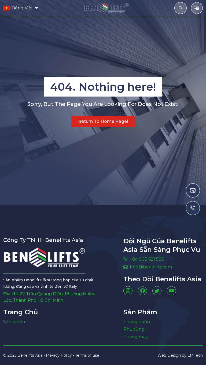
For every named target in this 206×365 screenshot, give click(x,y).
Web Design (169, 355)
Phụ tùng (134, 329)
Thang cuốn (136, 321)
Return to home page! (103, 121)
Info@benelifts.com (147, 267)
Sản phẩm (14, 321)
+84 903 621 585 (143, 259)
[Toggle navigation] (197, 8)
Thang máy (135, 336)
